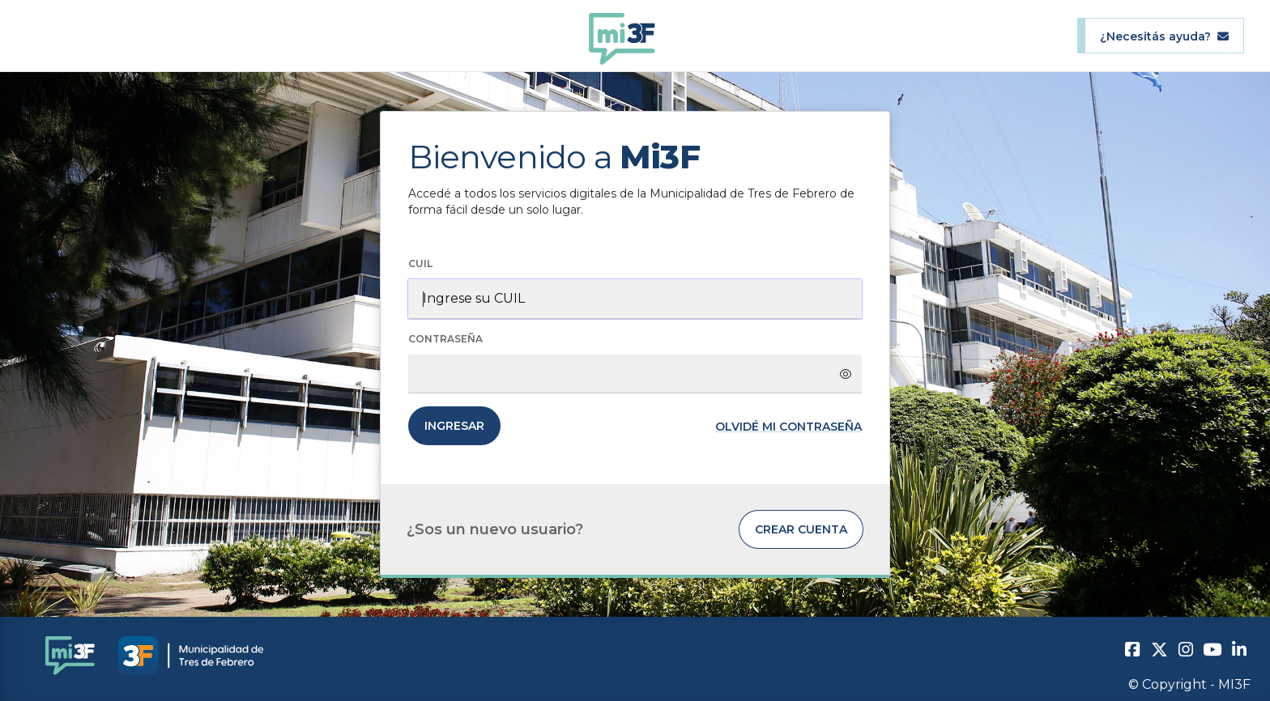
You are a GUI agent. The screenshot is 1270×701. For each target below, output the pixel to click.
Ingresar (454, 425)
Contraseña (445, 339)
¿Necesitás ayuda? (1164, 36)
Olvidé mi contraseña (788, 426)
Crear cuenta (801, 529)
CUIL (420, 263)
